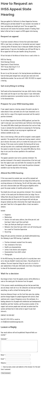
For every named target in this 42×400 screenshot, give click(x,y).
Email (3, 361)
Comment (4, 339)
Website (3, 365)
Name (3, 357)
